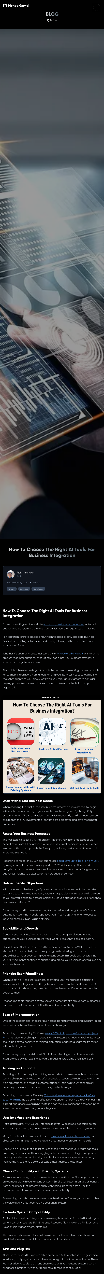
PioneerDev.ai (16, 6)
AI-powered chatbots (70, 653)
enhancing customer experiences (64, 624)
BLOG (52, 14)
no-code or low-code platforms (70, 1136)
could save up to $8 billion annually (78, 860)
